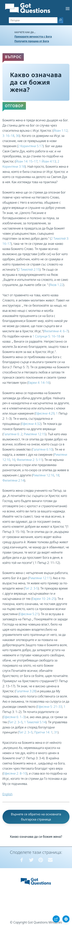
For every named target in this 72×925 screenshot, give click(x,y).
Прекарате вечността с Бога (33, 36)
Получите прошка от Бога (31, 41)
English (7, 794)
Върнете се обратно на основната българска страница (36, 816)
